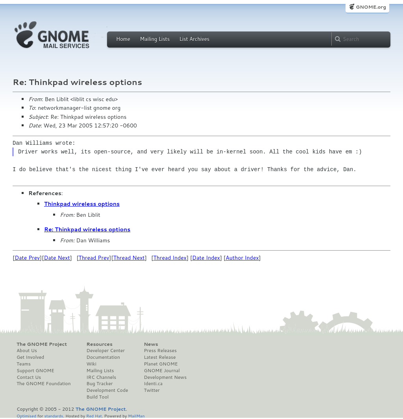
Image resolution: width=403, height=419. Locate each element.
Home (123, 38)
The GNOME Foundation (44, 383)
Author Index (242, 258)
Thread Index (170, 258)
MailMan (136, 416)
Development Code (107, 390)
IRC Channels (101, 377)
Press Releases (160, 350)
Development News (165, 377)
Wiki (91, 364)
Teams (24, 364)
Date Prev (27, 258)
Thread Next (129, 258)
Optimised (26, 416)
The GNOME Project (42, 344)
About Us (27, 350)
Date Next (57, 258)
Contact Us (29, 377)
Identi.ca (153, 383)
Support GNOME (35, 370)
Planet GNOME (160, 364)
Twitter (151, 390)
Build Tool (98, 397)
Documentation (103, 357)
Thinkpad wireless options (82, 204)
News (151, 344)
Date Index (206, 258)
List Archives (194, 38)
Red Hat (94, 416)
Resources (100, 344)
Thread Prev (94, 258)
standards (53, 416)
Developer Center (106, 350)
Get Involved (30, 357)
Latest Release (160, 357)
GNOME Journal (162, 370)
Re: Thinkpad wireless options (87, 229)
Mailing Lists (155, 38)
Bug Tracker (100, 383)
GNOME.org (371, 7)
